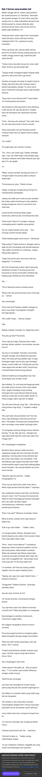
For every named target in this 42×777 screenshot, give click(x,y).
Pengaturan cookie (31, 774)
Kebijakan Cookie (25, 767)
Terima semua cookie (11, 774)
